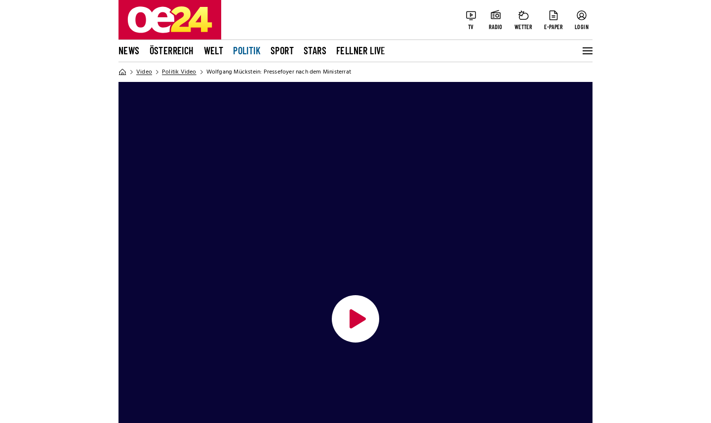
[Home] (122, 72)
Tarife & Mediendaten (317, 326)
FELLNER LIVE (361, 50)
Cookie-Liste (139, 338)
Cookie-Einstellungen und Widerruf (178, 350)
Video (144, 72)
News (129, 50)
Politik (247, 50)
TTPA (289, 385)
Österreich (172, 50)
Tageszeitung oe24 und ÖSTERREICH (344, 282)
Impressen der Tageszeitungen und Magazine (339, 367)
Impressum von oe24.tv (158, 385)
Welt (214, 50)
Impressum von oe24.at (158, 373)
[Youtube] (506, 316)
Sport (282, 50)
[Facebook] (450, 316)
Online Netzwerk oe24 (157, 282)
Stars (315, 50)
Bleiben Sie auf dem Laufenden (497, 282)
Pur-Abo (132, 361)
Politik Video (179, 72)
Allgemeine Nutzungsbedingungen (177, 314)
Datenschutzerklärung (156, 326)
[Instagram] (478, 316)
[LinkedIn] (533, 316)
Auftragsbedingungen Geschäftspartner (348, 314)
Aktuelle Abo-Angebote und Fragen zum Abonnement (349, 344)
